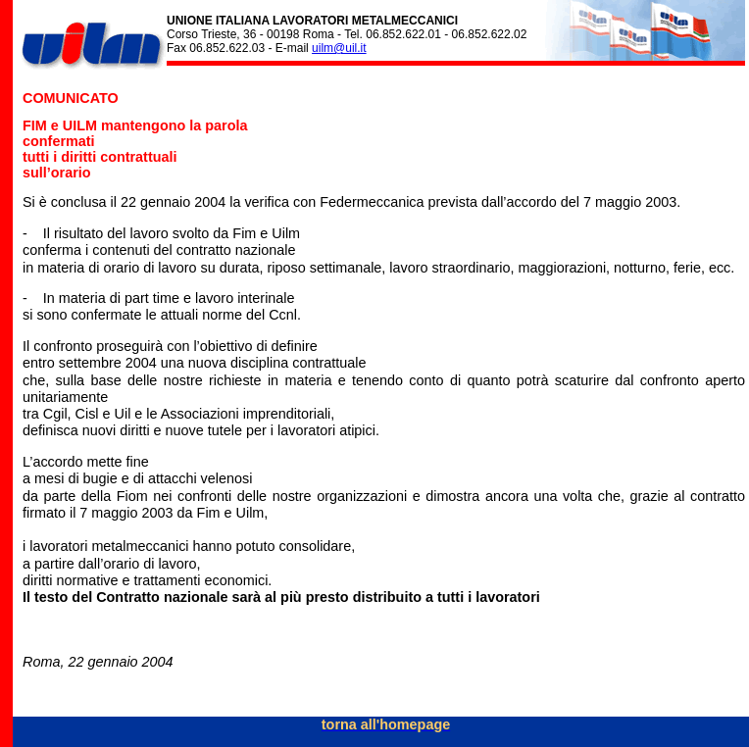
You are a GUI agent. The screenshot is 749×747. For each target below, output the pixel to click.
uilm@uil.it (339, 48)
